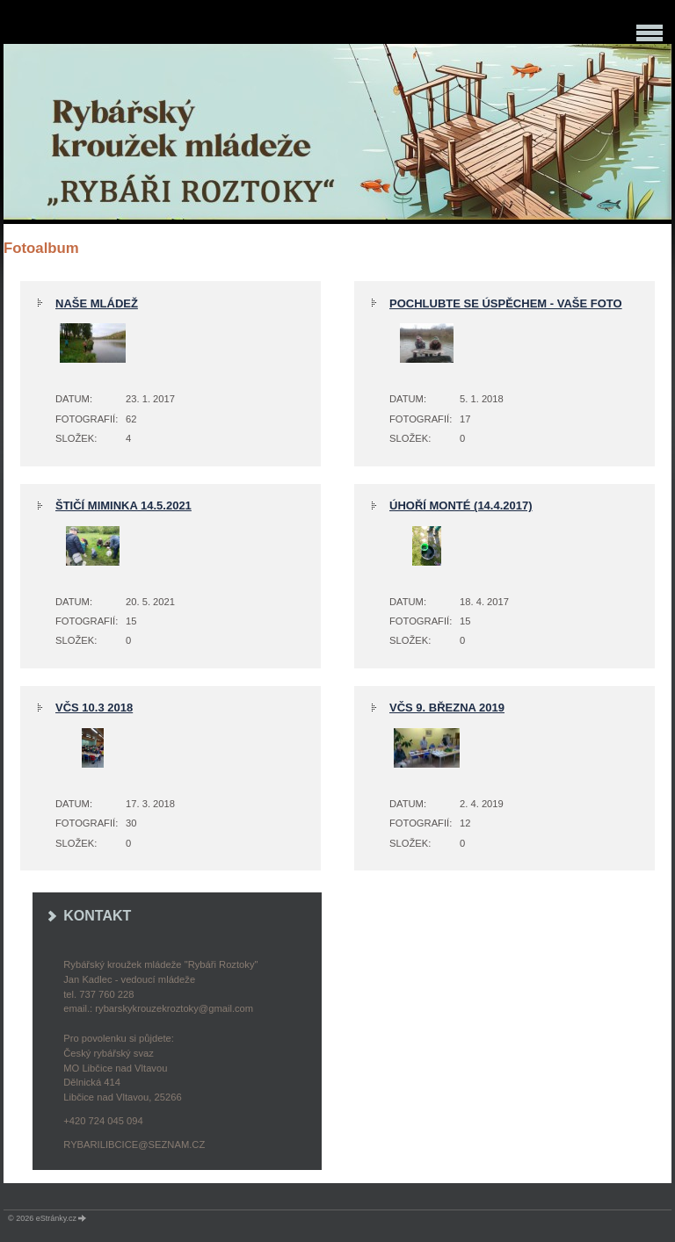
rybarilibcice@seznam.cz (134, 1144)
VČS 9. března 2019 (446, 707)
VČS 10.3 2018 (94, 707)
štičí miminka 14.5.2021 (123, 505)
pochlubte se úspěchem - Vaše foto (505, 303)
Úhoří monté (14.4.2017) (461, 505)
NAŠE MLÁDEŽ (96, 303)
